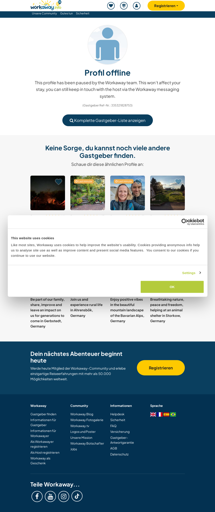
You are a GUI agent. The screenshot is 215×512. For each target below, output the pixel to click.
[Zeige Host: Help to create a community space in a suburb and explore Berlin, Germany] (127, 193)
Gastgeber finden (43, 414)
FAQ (113, 426)
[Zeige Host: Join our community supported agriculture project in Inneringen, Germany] (167, 193)
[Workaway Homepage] (45, 4)
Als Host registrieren (44, 452)
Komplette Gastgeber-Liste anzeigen (108, 120)
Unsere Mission (81, 437)
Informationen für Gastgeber (43, 422)
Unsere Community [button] (44, 13)
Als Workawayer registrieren (42, 443)
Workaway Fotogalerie (86, 420)
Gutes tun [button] (66, 13)
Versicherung (120, 432)
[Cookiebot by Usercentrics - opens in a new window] (184, 221)
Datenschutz (119, 454)
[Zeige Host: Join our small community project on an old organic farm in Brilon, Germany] (47, 193)
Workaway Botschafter (87, 443)
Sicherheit (82, 13)
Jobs (73, 449)
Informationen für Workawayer (43, 433)
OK (172, 287)
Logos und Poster (83, 432)
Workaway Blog (81, 414)
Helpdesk (117, 414)
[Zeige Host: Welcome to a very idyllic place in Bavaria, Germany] (87, 193)
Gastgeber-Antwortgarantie (122, 439)
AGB (113, 448)
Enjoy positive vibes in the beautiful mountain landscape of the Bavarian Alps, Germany (127, 310)
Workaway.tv (79, 426)
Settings (188, 273)
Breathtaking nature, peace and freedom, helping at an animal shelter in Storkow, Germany (167, 310)
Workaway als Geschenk (40, 460)
